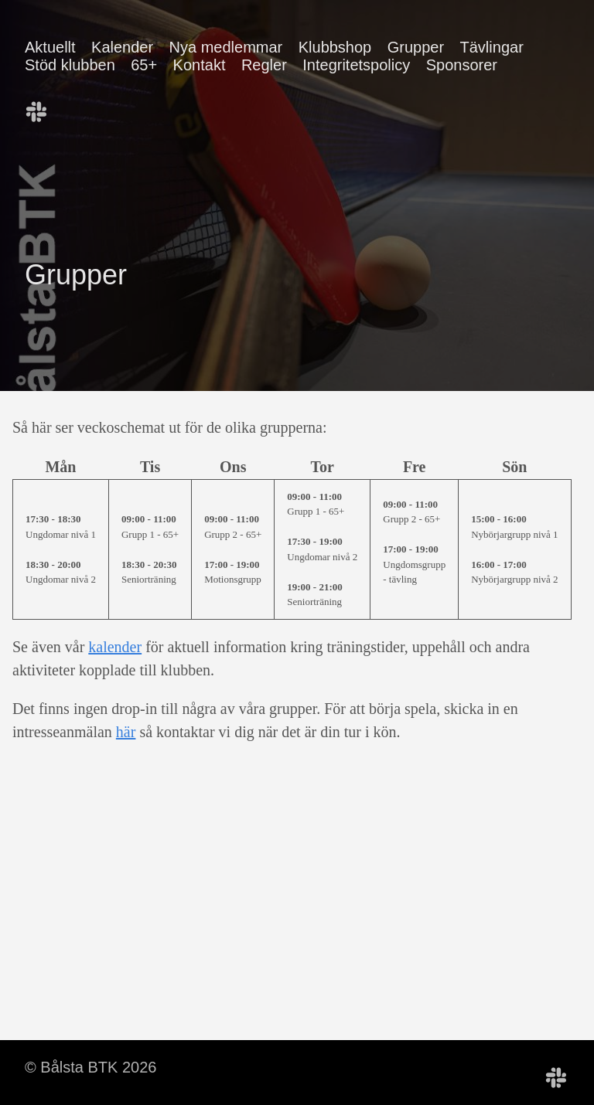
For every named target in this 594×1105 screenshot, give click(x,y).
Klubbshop (335, 47)
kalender (115, 646)
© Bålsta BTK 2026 (90, 1067)
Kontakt (199, 64)
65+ (144, 64)
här (126, 731)
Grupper (415, 47)
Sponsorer (461, 64)
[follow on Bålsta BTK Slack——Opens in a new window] (42, 107)
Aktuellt (50, 47)
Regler (264, 64)
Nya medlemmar (226, 47)
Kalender (122, 47)
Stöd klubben (70, 64)
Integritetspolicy (356, 64)
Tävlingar (492, 47)
